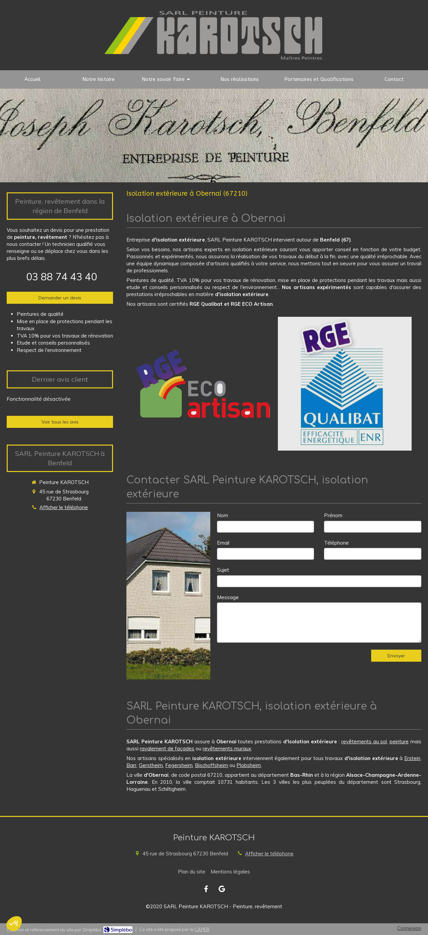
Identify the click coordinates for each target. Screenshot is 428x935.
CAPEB (202, 929)
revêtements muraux (227, 748)
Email (223, 543)
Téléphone (336, 543)
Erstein (412, 758)
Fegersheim (179, 765)
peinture (399, 741)
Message (228, 597)
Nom (222, 515)
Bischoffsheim (211, 765)
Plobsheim (248, 765)
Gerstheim (151, 765)
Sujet (223, 570)
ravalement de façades (167, 748)
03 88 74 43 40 (61, 276)
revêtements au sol (364, 741)
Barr (131, 765)
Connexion (409, 928)
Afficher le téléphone (63, 507)
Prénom (333, 515)
